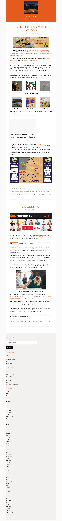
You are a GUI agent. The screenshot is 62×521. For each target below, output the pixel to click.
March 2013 (8, 500)
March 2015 (8, 454)
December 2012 (9, 507)
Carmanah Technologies (42, 190)
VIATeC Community (10, 381)
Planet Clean (30, 52)
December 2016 (9, 410)
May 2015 (8, 450)
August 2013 (8, 490)
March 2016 (8, 429)
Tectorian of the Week (21, 188)
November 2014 (9, 463)
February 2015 (9, 456)
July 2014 (8, 471)
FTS (17, 52)
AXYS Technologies (41, 50)
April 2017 (8, 404)
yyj (42, 323)
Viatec (50, 322)
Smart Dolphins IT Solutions (39, 193)
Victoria (39, 323)
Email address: (9, 340)
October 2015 (8, 440)
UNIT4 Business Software (20, 194)
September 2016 (9, 417)
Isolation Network (23, 52)
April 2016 (8, 427)
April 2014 (8, 477)
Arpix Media (29, 50)
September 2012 (9, 513)
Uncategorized (9, 377)
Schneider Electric (34, 54)
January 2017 (8, 408)
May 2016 (8, 425)
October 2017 (8, 391)
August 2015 (8, 444)
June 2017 (8, 400)
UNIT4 (48, 54)
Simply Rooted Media (25, 54)
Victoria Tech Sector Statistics (12, 385)
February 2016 (9, 431)
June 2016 (8, 423)
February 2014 (9, 481)
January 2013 (8, 504)
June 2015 (8, 448)
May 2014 (8, 475)
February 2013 (9, 502)
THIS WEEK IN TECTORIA (31, 17)
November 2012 (9, 509)
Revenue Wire (44, 52)
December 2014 (9, 461)
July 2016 (8, 421)
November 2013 (9, 488)
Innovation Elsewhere (10, 370)
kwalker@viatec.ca (40, 144)
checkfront (19, 322)
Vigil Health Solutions (46, 194)
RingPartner (8, 355)
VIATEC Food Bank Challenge (30, 60)
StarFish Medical (42, 54)
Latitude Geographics (10, 359)
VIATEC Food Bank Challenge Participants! (31, 27)
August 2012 (8, 515)
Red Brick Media (37, 52)
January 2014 (8, 484)
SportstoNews (9, 364)
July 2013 (8, 492)
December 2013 (9, 486)
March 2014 (8, 479)
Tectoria (7, 372)
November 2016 (9, 412)
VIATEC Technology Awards (30, 323)
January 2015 (8, 458)
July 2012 (8, 517)
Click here (30, 146)
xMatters (21, 55)
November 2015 (9, 438)
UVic (7, 379)
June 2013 (8, 494)
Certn (7, 362)
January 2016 (8, 433)
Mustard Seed (25, 322)
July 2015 (8, 446)
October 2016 (8, 415)
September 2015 (9, 442)
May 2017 (8, 402)
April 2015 (8, 452)
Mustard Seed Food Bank (25, 191)
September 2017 (9, 394)
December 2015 (9, 435)
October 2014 (8, 465)
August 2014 (8, 469)
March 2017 (8, 406)
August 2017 (8, 396)
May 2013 (8, 496)
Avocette (34, 50)
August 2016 (8, 419)
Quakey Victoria (9, 357)
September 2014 (9, 467)
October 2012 (8, 511)
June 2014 (8, 473)
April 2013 (8, 498)
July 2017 (8, 398)
